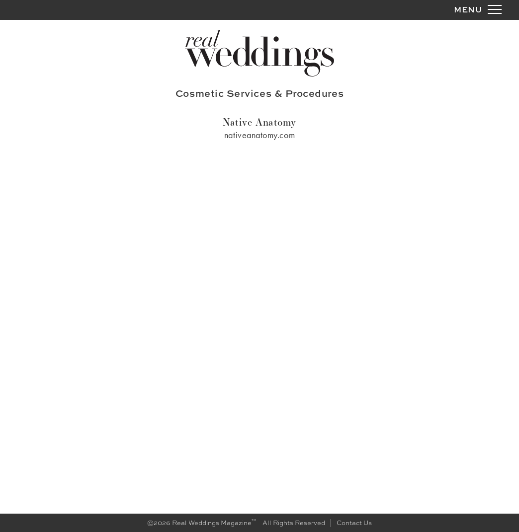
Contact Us (354, 523)
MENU (468, 9)
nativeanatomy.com (259, 135)
